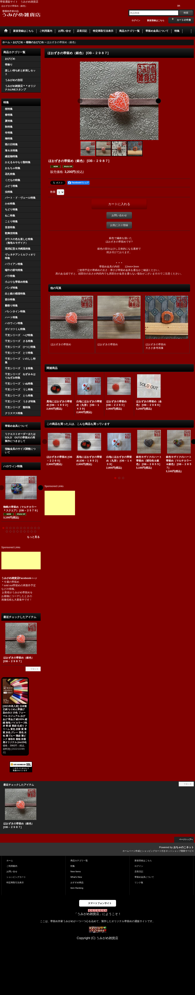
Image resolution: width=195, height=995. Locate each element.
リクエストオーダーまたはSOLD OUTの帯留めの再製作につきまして (20, 438)
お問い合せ (11, 871)
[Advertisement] (21, 560)
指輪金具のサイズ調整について (20, 450)
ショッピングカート (16, 877)
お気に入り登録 (119, 225)
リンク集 (139, 882)
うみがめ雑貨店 (10, 578)
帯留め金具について (16, 425)
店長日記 (139, 871)
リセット (34, 669)
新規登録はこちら (155, 20)
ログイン (136, 20)
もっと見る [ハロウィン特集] (33, 536)
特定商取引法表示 (15, 882)
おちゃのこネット (183, 847)
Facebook (28, 578)
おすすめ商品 (76, 882)
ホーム (9, 860)
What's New (76, 877)
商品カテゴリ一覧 (79, 860)
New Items (75, 871)
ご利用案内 (11, 866)
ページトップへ (186, 839)
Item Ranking (76, 888)
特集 (72, 866)
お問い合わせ (119, 215)
